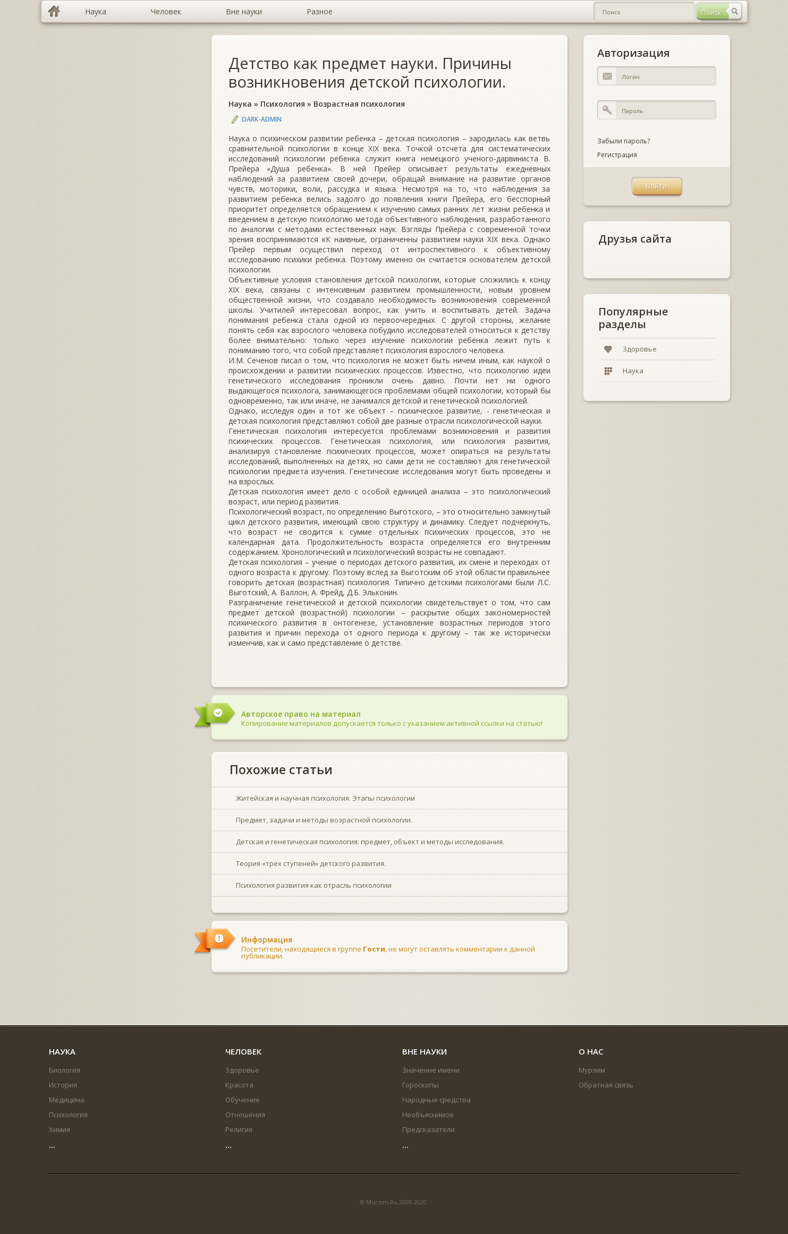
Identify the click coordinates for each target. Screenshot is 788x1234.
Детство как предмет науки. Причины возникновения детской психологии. (370, 72)
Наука (240, 104)
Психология (282, 104)
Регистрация (617, 154)
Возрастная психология (359, 104)
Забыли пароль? (623, 140)
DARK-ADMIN (262, 119)
